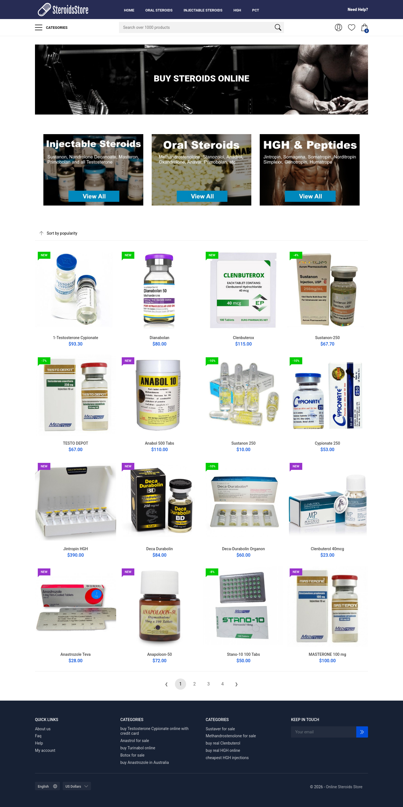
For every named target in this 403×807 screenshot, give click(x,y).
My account (45, 750)
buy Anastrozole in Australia (144, 762)
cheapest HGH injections (227, 757)
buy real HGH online (223, 750)
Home (129, 10)
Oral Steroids (158, 10)
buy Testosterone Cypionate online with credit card (154, 731)
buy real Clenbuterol (223, 743)
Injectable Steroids (203, 10)
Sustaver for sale (220, 729)
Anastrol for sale (134, 740)
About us (43, 729)
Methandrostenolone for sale (231, 736)
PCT (255, 10)
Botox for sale (132, 755)
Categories (51, 27)
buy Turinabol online (137, 748)
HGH (237, 10)
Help (39, 743)
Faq (38, 736)
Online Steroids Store (344, 787)
